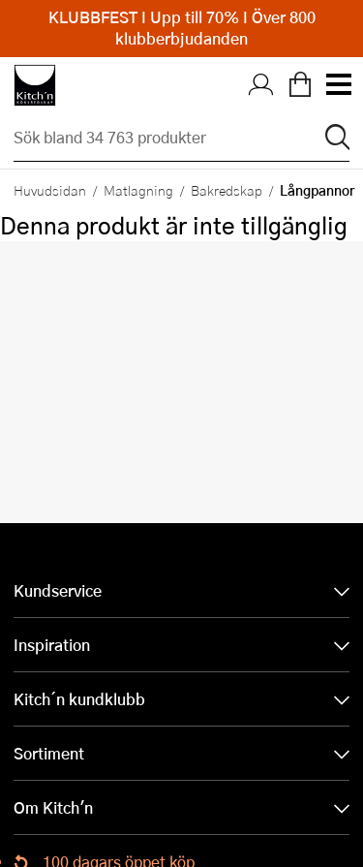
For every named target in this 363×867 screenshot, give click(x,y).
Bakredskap (226, 190)
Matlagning (138, 190)
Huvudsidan (50, 190)
